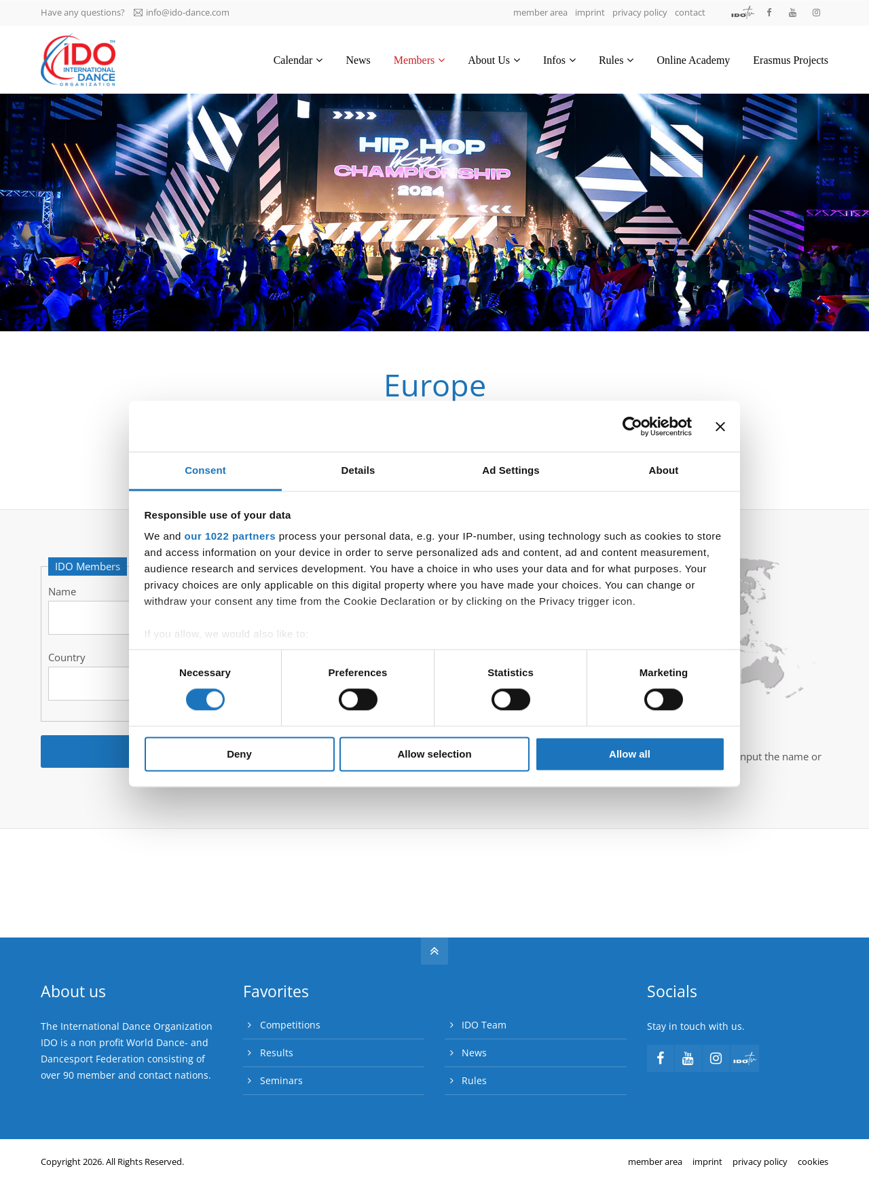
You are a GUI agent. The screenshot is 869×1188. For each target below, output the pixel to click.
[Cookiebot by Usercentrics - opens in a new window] (632, 426)
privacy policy (639, 12)
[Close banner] (720, 426)
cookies (813, 1161)
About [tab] (664, 470)
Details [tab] (358, 470)
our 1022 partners (230, 536)
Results (276, 1052)
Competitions (290, 1024)
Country (67, 657)
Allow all (629, 754)
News (474, 1052)
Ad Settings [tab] (510, 470)
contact (690, 12)
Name (62, 591)
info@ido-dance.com (181, 12)
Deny (239, 754)
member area (540, 12)
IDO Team (484, 1024)
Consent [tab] (205, 470)
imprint (590, 12)
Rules (474, 1080)
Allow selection (434, 754)
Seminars (281, 1080)
